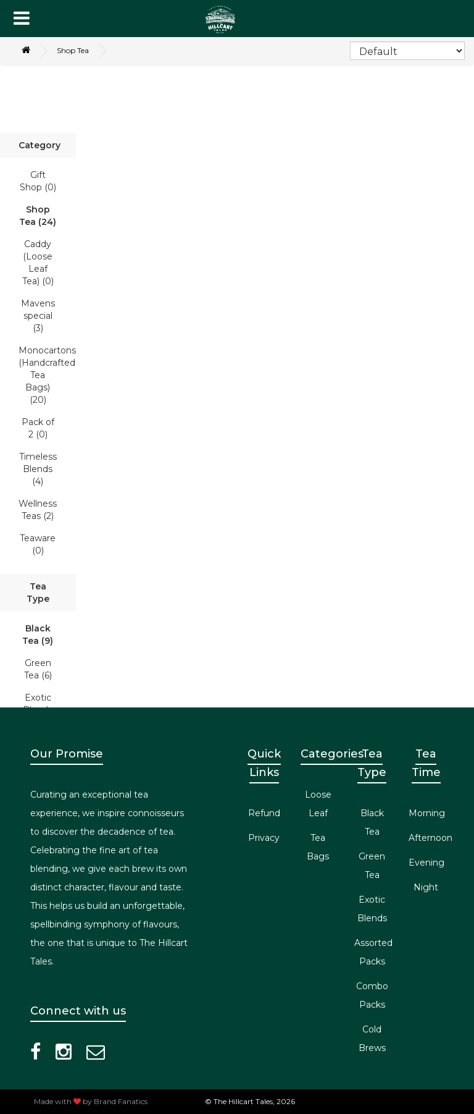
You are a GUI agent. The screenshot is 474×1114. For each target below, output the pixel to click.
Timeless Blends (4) (38, 469)
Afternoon (430, 837)
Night (426, 887)
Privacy (264, 837)
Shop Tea (73, 50)
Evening (426, 862)
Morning (427, 813)
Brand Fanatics (121, 1101)
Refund (264, 813)
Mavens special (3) (38, 316)
